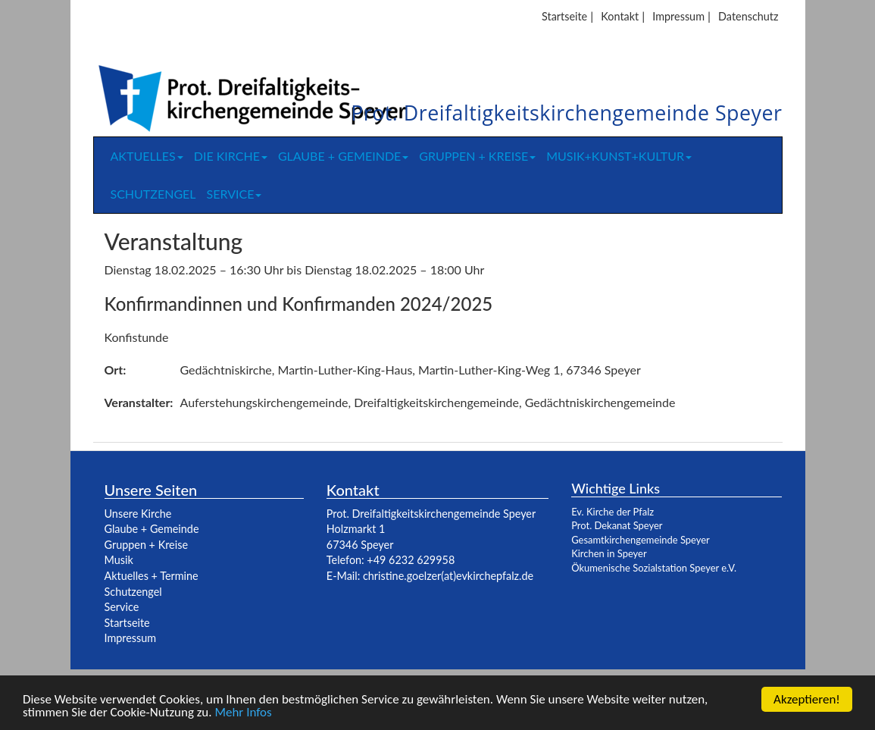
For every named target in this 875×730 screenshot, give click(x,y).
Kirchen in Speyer (608, 553)
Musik (119, 559)
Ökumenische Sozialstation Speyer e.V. (653, 568)
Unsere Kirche (138, 513)
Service (234, 193)
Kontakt (620, 16)
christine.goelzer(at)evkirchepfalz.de (448, 575)
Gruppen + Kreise (477, 156)
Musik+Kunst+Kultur (619, 156)
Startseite (564, 16)
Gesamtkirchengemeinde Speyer (640, 540)
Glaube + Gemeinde (343, 156)
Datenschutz (748, 16)
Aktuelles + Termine (151, 575)
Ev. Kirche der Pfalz (612, 512)
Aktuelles (147, 156)
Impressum (678, 16)
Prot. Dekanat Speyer (616, 525)
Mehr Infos (242, 713)
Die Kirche (230, 156)
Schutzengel (153, 193)
